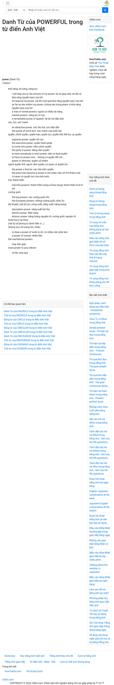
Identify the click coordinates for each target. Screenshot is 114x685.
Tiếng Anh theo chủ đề (61, 656)
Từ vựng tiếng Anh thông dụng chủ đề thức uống (99, 282)
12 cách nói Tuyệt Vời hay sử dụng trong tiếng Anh (98, 614)
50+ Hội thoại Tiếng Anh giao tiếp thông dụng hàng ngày (99, 626)
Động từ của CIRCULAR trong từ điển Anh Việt (28, 327)
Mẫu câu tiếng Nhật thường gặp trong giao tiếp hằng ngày (99, 532)
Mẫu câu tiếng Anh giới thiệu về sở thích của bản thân (99, 242)
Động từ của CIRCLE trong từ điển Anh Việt (26, 319)
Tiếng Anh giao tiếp (15, 661)
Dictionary (10, 656)
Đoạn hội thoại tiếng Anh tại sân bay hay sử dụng (98, 519)
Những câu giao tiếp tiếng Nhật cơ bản (98, 544)
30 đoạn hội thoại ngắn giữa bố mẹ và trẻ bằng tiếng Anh (99, 639)
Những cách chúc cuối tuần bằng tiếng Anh (98, 410)
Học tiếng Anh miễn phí (32, 656)
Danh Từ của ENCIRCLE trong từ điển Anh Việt (28, 311)
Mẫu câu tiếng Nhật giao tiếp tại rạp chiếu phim (99, 556)
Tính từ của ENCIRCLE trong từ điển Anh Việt (27, 315)
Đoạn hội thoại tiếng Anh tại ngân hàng (99, 482)
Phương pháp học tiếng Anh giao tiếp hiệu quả (99, 602)
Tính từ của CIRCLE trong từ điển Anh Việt (26, 323)
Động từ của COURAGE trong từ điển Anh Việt (28, 344)
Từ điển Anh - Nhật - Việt (42, 661)
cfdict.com (8, 679)
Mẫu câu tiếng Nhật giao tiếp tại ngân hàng (99, 581)
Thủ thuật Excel (34, 671)
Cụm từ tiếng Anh (87, 656)
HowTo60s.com (13, 671)
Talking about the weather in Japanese (98, 568)
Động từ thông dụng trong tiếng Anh (98, 205)
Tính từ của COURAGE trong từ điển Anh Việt (27, 348)
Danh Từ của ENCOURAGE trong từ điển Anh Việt (29, 336)
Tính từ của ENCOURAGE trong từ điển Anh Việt (29, 340)
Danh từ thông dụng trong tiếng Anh (98, 192)
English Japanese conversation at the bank (99, 495)
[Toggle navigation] (8, 3)
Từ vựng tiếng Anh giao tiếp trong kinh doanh (99, 270)
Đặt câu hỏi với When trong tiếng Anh (98, 423)
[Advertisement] (42, 57)
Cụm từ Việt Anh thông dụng (75, 661)
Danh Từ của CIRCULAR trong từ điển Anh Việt (28, 332)
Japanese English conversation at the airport (99, 507)
